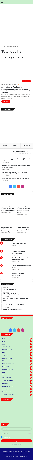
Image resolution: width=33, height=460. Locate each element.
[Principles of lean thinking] (16, 405)
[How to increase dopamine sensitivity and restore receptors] (7, 153)
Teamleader (5, 355)
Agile (3, 341)
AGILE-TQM (27, 451)
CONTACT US (23, 456)
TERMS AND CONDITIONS (12, 456)
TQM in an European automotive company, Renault (23, 229)
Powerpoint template (7, 386)
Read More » (6, 101)
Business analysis (7, 358)
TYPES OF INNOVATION (19, 243)
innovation (5, 383)
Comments (26, 145)
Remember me (5, 437)
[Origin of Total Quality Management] (6, 274)
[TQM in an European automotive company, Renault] (24, 221)
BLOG (3, 338)
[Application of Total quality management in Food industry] (8, 221)
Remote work (5, 366)
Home (3, 46)
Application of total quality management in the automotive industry (8, 208)
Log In (16, 441)
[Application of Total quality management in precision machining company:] (16, 74)
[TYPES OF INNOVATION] (6, 246)
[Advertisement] (16, 25)
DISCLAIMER (27, 454)
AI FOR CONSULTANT (8, 394)
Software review (6, 391)
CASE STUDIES (6, 347)
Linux (3, 372)
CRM (3, 352)
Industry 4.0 (5, 389)
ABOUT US (10, 454)
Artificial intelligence (7, 380)
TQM (3, 375)
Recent (5, 145)
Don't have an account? (16, 444)
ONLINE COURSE (6, 377)
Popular (15, 145)
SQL (3, 361)
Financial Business (7, 349)
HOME (4, 454)
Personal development (8, 363)
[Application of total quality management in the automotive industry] (8, 201)
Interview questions (7, 369)
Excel (3, 344)
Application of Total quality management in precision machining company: (15, 89)
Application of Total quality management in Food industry (7, 229)
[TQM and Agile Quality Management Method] (6, 252)
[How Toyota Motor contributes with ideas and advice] (6, 260)
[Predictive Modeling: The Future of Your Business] (6, 405)
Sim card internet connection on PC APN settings (15, 178)
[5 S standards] (27, 405)
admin (3, 84)
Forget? (29, 433)
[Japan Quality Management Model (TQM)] (6, 268)
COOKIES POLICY (18, 454)
